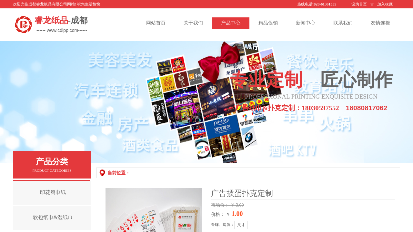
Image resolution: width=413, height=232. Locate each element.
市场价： (220, 205)
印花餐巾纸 (53, 192)
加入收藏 (385, 4)
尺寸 (241, 225)
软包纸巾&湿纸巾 (53, 217)
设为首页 (359, 4)
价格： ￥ (220, 214)
